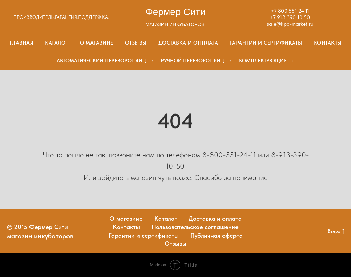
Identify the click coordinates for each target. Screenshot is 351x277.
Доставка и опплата (188, 43)
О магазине (96, 43)
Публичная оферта (216, 235)
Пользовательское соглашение (195, 226)
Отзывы (136, 43)
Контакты (328, 43)
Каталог (56, 43)
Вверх (336, 231)
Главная (22, 43)
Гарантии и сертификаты (266, 43)
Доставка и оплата (215, 218)
